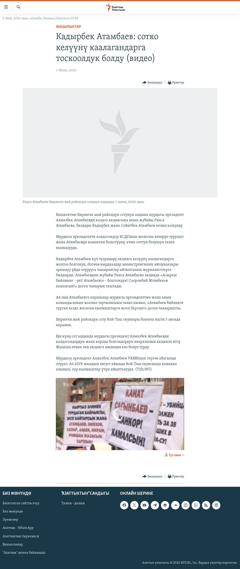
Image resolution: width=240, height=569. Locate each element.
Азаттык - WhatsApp (18, 528)
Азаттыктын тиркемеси (21, 536)
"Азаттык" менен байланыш (24, 552)
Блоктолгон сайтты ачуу (21, 503)
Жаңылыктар (68, 27)
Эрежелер (10, 520)
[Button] (152, 83)
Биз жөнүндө (13, 511)
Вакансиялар (13, 544)
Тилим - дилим (73, 503)
